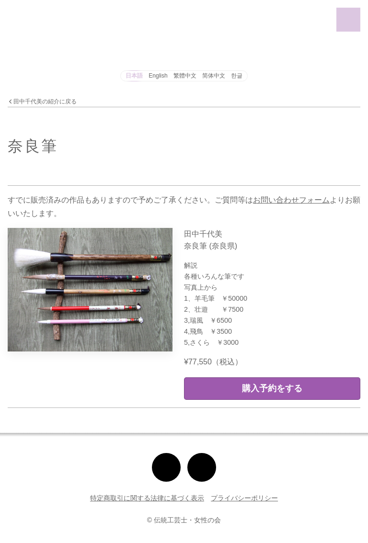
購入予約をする (272, 388)
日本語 (134, 75)
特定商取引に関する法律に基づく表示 (147, 498)
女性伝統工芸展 (24, 11)
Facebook (201, 457)
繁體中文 (184, 75)
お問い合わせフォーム (291, 200)
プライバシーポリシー (244, 498)
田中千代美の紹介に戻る (42, 102)
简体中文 (213, 75)
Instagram (166, 457)
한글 (236, 75)
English (158, 75)
